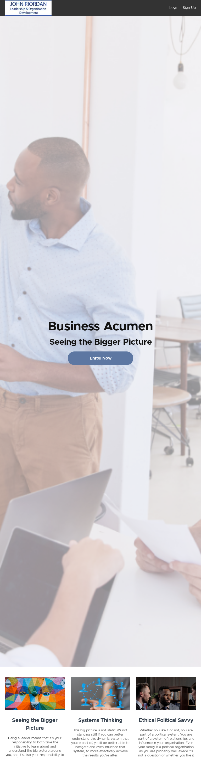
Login (173, 8)
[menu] (180, 7)
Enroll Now (100, 358)
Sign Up (189, 8)
